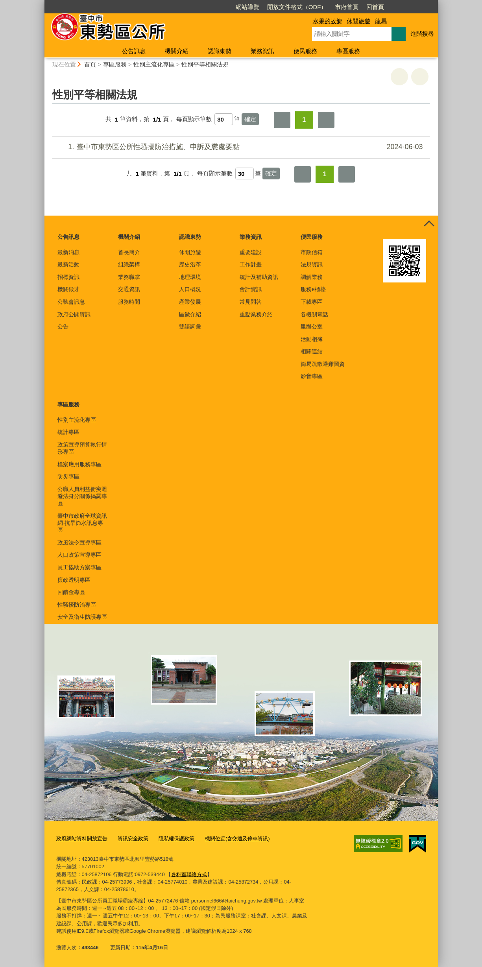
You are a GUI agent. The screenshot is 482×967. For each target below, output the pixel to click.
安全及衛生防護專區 (82, 617)
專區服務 (348, 51)
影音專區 (312, 376)
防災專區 (68, 476)
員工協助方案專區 (79, 567)
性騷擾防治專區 (76, 605)
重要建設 (251, 252)
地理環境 (190, 277)
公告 (62, 326)
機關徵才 (68, 289)
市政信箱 (312, 252)
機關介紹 (176, 51)
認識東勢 (219, 51)
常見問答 (251, 302)
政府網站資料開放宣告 (81, 839)
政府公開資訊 (73, 314)
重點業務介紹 (256, 314)
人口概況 (190, 289)
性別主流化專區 (154, 64)
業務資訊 (262, 51)
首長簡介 (129, 252)
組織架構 (129, 264)
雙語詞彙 (190, 326)
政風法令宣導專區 (79, 542)
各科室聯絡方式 (189, 874)
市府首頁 (346, 7)
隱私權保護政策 (176, 839)
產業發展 (190, 302)
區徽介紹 (190, 314)
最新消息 (68, 252)
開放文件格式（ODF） (297, 7)
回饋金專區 (71, 592)
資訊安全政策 (133, 839)
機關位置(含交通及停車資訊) (237, 839)
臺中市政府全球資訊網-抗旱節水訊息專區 (82, 523)
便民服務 (305, 51)
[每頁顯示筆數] (223, 119)
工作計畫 (251, 264)
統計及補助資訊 (259, 277)
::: (41, 3)
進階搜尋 (422, 33)
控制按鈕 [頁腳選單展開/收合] (429, 224)
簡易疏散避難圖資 (323, 364)
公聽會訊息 (71, 302)
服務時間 (129, 302)
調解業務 (312, 277)
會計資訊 (251, 289)
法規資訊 (312, 264)
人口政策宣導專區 (79, 555)
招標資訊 (68, 277)
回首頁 (375, 7)
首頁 (90, 64)
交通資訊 (129, 289)
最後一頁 (326, 120)
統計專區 (68, 432)
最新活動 (68, 264)
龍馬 (381, 21)
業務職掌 (129, 277)
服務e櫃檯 (313, 289)
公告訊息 (134, 51)
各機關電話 (314, 314)
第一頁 (282, 120)
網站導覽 (247, 7)
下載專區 (312, 302)
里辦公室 (312, 326)
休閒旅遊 (358, 21)
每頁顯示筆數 (194, 119)
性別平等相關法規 (205, 64)
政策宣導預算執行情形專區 (82, 448)
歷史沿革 (190, 264)
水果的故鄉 (327, 21)
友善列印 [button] (399, 76)
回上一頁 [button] (419, 76)
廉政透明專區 (73, 580)
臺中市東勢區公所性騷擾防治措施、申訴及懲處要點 (240, 147)
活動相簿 (312, 339)
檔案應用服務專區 (79, 464)
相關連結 (312, 351)
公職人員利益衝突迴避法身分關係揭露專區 (82, 496)
